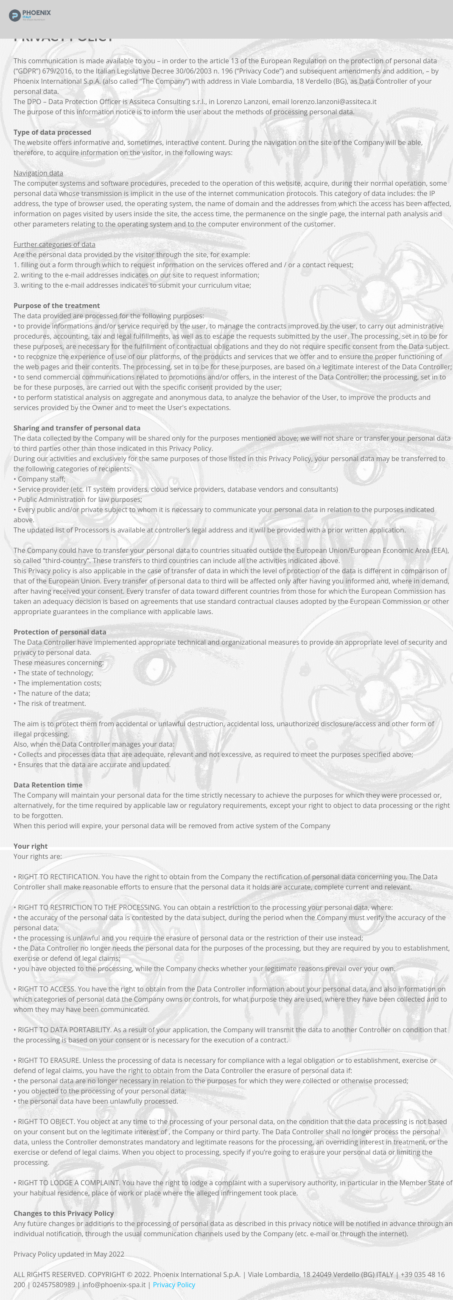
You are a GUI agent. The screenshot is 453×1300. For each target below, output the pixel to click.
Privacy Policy (174, 1284)
